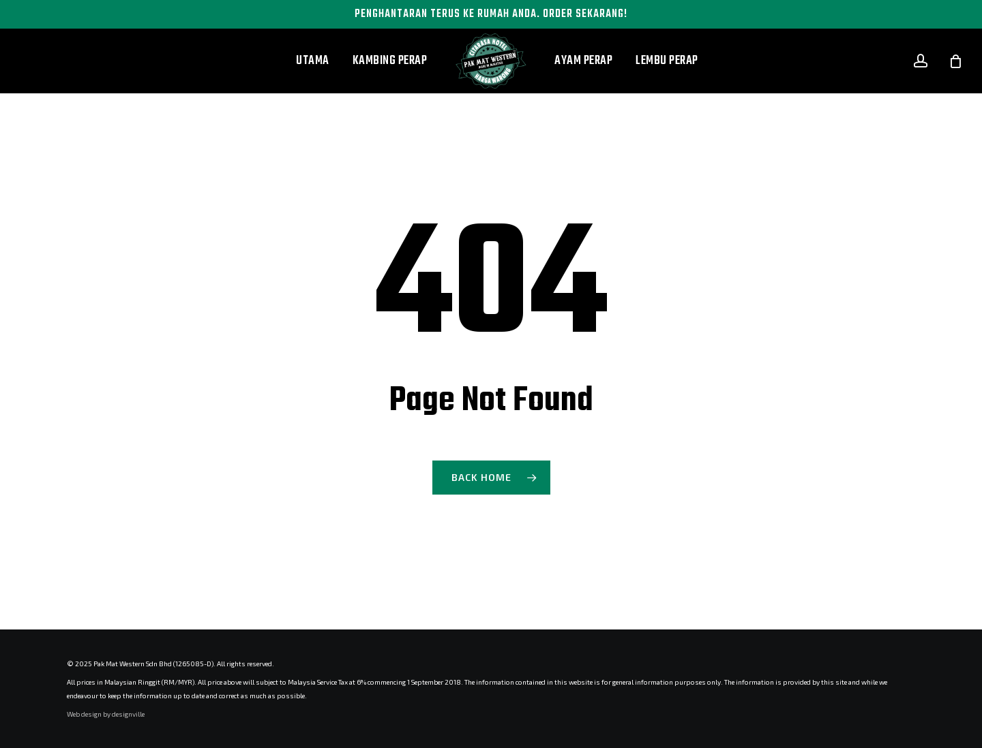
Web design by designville (106, 714)
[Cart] (955, 61)
